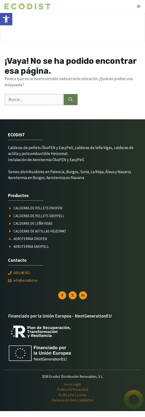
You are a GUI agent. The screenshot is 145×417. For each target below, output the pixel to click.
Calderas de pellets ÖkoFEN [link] (37, 208)
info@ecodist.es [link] (25, 280)
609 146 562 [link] (21, 273)
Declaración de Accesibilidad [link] (72, 400)
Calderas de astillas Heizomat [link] (39, 231)
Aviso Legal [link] (72, 384)
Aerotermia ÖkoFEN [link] (30, 238)
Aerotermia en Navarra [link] (65, 177)
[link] (6, 19)
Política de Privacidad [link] (72, 389)
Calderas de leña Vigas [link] (33, 223)
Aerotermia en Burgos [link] (26, 177)
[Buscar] (71, 99)
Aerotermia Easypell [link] (31, 246)
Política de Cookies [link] (72, 395)
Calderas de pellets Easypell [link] (38, 216)
